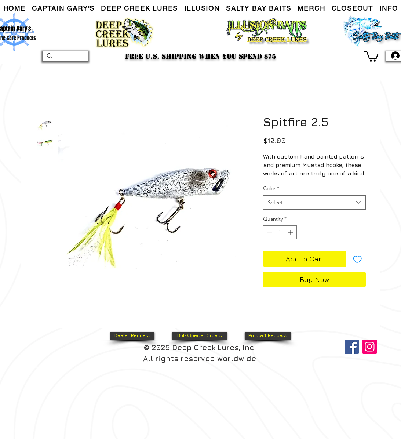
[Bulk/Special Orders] (199, 336)
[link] (371, 56)
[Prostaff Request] (268, 336)
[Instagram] (369, 347)
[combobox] (314, 202)
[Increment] (291, 232)
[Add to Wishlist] (357, 259)
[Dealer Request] (132, 336)
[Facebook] (352, 347)
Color (271, 188)
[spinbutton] (280, 232)
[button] (63, 8)
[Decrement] (268, 232)
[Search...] (64, 57)
